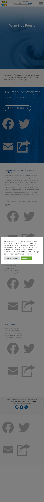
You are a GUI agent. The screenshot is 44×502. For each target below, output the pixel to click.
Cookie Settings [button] (12, 258)
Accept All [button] (26, 258)
